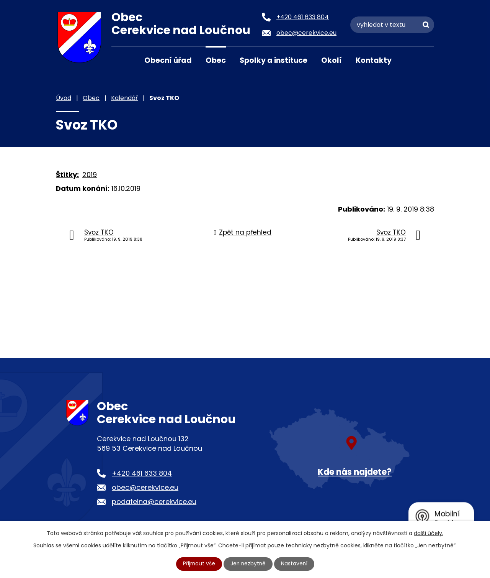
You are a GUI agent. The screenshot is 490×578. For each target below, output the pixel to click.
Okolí (331, 60)
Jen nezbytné (248, 564)
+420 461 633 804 (142, 473)
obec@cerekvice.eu (145, 487)
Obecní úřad (168, 60)
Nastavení (295, 564)
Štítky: (67, 174)
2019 (89, 174)
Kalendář (124, 98)
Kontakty (374, 60)
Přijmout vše (198, 564)
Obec (216, 60)
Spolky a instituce (273, 60)
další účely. (428, 533)
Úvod (121, 59)
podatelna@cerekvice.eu (154, 501)
